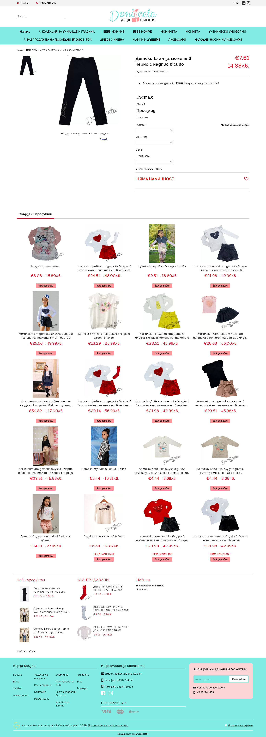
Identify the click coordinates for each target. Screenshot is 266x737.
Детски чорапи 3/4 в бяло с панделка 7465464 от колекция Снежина (110, 608)
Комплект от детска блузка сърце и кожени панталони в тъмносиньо (46, 335)
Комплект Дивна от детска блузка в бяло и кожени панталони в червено (162, 403)
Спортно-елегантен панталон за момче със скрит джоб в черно (49, 589)
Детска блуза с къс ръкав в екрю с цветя (46, 538)
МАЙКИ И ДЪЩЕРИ (146, 39)
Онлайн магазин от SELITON (133, 733)
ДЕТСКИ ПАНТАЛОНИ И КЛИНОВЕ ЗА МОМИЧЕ (61, 50)
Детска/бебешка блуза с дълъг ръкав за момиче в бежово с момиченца (220, 471)
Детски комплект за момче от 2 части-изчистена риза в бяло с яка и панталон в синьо (51, 630)
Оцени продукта (101, 133)
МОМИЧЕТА (168, 31)
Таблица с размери (237, 124)
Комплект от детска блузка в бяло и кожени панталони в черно (220, 538)
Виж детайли (45, 285)
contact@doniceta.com (128, 673)
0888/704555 (47, 2)
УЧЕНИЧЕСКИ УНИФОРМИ (227, 31)
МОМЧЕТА (193, 31)
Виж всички (142, 589)
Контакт (40, 691)
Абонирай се (27, 651)
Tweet (103, 139)
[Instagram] (111, 693)
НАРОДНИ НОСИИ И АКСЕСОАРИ (218, 39)
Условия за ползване (41, 676)
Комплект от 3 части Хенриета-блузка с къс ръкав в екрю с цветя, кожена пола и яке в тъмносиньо (45, 403)
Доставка (62, 674)
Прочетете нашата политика (108, 725)
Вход (16, 681)
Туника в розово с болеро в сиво (162, 266)
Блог (79, 681)
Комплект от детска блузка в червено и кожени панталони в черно (162, 538)
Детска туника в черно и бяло (104, 469)
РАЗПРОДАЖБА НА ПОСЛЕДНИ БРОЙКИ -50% (58, 39)
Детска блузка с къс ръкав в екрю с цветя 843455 (104, 335)
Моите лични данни (240, 725)
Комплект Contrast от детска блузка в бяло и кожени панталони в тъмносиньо (220, 268)
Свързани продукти (35, 214)
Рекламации (41, 698)
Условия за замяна (62, 703)
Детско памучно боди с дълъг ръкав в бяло (110, 628)
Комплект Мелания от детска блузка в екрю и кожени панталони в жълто (162, 336)
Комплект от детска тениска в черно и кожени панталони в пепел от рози (220, 403)
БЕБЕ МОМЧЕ (142, 31)
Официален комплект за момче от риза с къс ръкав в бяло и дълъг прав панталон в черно (51, 610)
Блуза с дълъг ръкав (45, 266)
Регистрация (42, 684)
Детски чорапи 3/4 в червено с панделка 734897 (108, 588)
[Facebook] (104, 693)
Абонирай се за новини (151, 585)
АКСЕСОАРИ (177, 39)
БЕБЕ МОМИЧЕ (113, 31)
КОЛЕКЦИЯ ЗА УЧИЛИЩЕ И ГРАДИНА (67, 31)
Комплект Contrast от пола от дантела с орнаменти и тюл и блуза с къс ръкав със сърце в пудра (220, 336)
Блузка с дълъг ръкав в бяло (103, 536)
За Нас (17, 688)
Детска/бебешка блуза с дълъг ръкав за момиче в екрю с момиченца (162, 470)
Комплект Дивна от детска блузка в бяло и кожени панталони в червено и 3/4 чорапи (104, 403)
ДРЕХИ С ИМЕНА (112, 39)
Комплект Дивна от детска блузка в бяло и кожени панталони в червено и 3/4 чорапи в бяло (104, 268)
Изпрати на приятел (75, 133)
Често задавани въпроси (66, 693)
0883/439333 (125, 686)
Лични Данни (21, 695)
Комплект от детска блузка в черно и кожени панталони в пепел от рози (45, 470)
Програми (83, 674)
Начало (25, 31)
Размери (82, 688)
